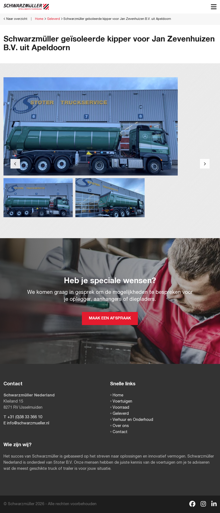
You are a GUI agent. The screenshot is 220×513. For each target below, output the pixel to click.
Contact (118, 432)
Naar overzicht (15, 19)
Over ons (119, 426)
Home (39, 19)
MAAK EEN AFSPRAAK (110, 318)
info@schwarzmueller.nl (28, 423)
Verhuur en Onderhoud (131, 420)
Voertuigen (121, 402)
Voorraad (119, 408)
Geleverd (53, 19)
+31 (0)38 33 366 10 (24, 417)
